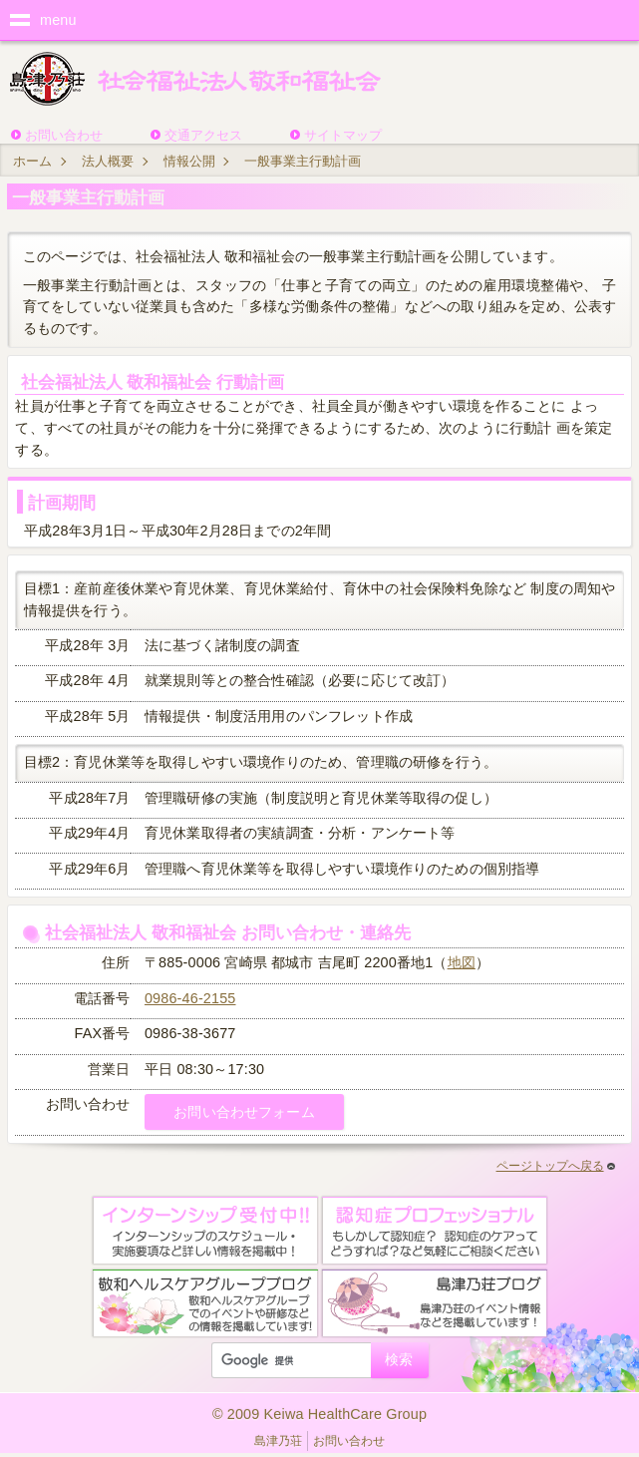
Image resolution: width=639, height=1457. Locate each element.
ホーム (32, 161)
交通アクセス (203, 135)
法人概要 (108, 161)
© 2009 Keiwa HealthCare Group (319, 1414)
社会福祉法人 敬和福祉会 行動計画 (153, 382)
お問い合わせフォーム (243, 1112)
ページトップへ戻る (555, 1166)
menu (58, 20)
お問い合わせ (64, 135)
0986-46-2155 (190, 998)
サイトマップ (343, 135)
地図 (462, 962)
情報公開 (189, 161)
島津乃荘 (278, 1441)
